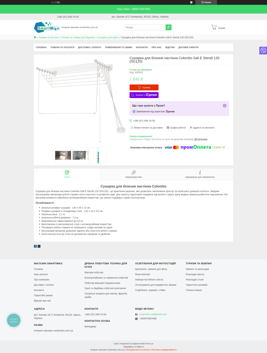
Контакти (142, 47)
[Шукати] (168, 27)
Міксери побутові (93, 272)
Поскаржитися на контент (137, 350)
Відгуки (170, 47)
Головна (41, 47)
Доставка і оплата (89, 47)
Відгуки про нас (42, 300)
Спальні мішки (194, 290)
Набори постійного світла (149, 279)
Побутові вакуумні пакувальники (102, 283)
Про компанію (41, 279)
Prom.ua (149, 343)
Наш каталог (41, 274)
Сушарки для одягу (108, 37)
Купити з (146, 95)
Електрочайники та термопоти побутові (106, 277)
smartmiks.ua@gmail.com (153, 314)
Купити (146, 87)
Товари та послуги (49, 37)
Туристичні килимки (196, 284)
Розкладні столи (195, 279)
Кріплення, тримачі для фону (151, 269)
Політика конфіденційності (164, 350)
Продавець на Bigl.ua (133, 347)
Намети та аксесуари (197, 269)
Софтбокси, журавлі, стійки (150, 290)
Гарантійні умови (43, 295)
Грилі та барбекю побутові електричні (105, 288)
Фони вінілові (142, 274)
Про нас (157, 47)
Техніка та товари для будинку (78, 37)
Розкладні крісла (195, 274)
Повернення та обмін (118, 47)
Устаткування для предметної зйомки (155, 284)
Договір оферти (188, 47)
